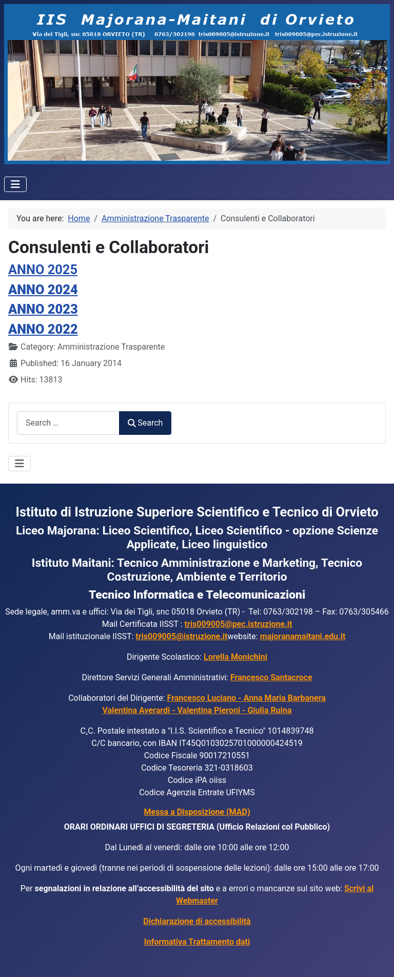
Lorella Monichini (235, 657)
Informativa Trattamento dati (197, 942)
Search (145, 423)
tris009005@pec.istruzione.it (238, 624)
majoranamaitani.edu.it (303, 636)
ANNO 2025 (42, 269)
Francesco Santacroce (271, 677)
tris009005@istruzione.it (181, 636)
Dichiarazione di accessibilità (196, 921)
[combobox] (68, 422)
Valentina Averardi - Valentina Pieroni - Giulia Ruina (196, 710)
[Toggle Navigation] (15, 184)
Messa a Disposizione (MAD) (197, 812)
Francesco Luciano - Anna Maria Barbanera (246, 698)
